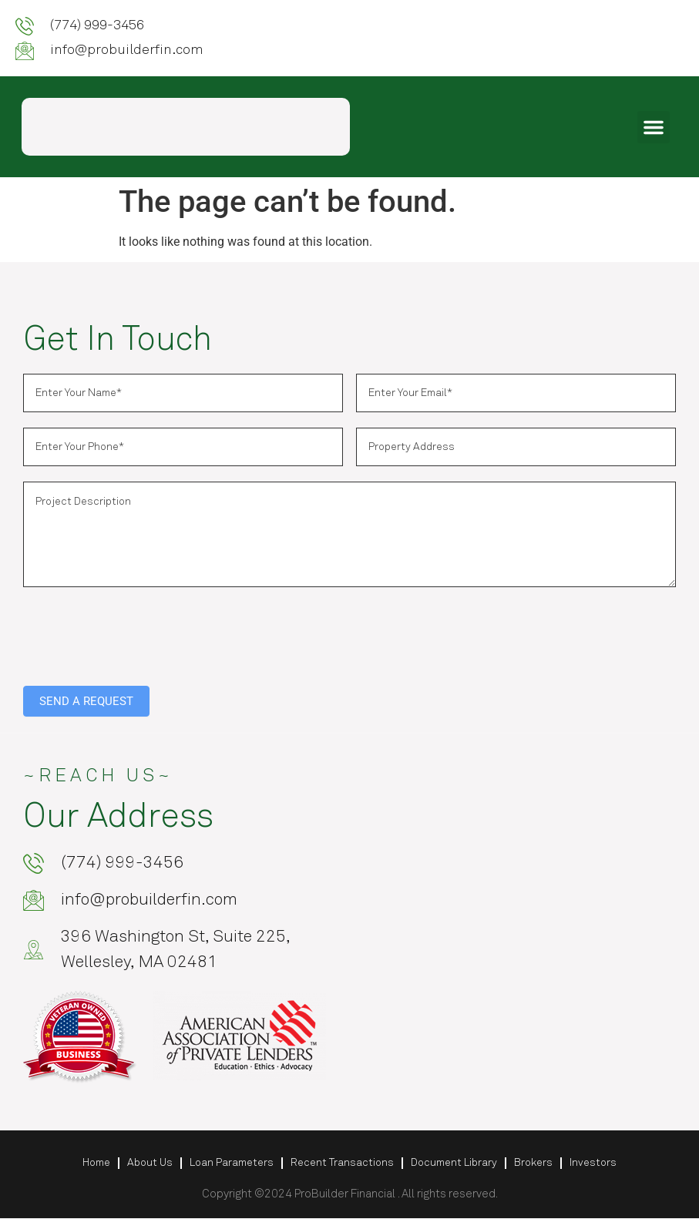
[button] (653, 127)
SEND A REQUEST (86, 701)
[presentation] (140, 633)
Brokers (533, 1163)
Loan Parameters (232, 1163)
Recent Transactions (342, 1163)
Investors (593, 1163)
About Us (150, 1163)
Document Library (454, 1163)
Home (96, 1163)
